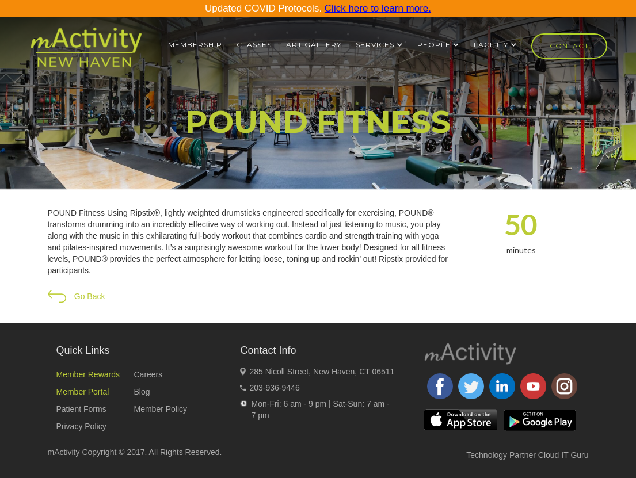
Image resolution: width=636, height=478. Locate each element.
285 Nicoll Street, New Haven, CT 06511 (321, 371)
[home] (86, 52)
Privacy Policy (81, 426)
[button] (379, 44)
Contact (569, 45)
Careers (148, 374)
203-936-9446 (274, 387)
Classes (254, 44)
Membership (195, 44)
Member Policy (160, 409)
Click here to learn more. (378, 8)
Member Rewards (88, 374)
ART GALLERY (313, 44)
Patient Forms (81, 409)
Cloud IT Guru (563, 455)
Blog (142, 391)
